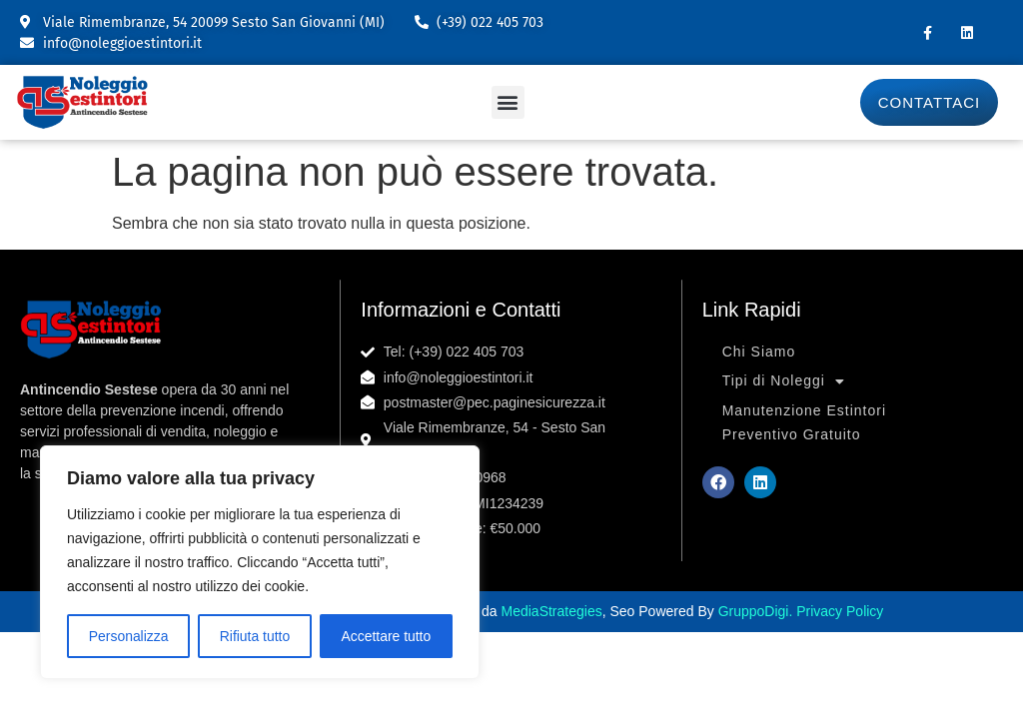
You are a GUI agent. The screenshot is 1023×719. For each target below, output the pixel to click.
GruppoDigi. (757, 611)
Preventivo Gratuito (791, 434)
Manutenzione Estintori (804, 410)
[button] (508, 102)
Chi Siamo (759, 352)
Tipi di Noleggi (783, 381)
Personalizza (128, 636)
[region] (260, 562)
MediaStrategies (552, 611)
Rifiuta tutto (255, 636)
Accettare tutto (386, 636)
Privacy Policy (839, 611)
